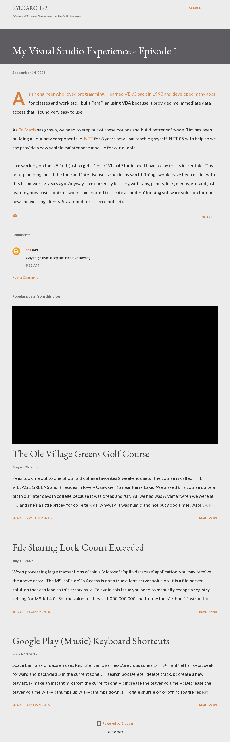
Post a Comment (25, 277)
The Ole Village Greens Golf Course (81, 453)
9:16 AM (32, 265)
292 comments (39, 518)
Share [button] (207, 217)
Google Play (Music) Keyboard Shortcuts (90, 640)
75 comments (38, 611)
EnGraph (27, 129)
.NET (88, 138)
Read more (208, 518)
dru (28, 250)
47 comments (38, 705)
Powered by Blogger (115, 723)
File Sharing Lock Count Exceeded (78, 547)
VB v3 (130, 94)
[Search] (195, 8)
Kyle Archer (30, 7)
